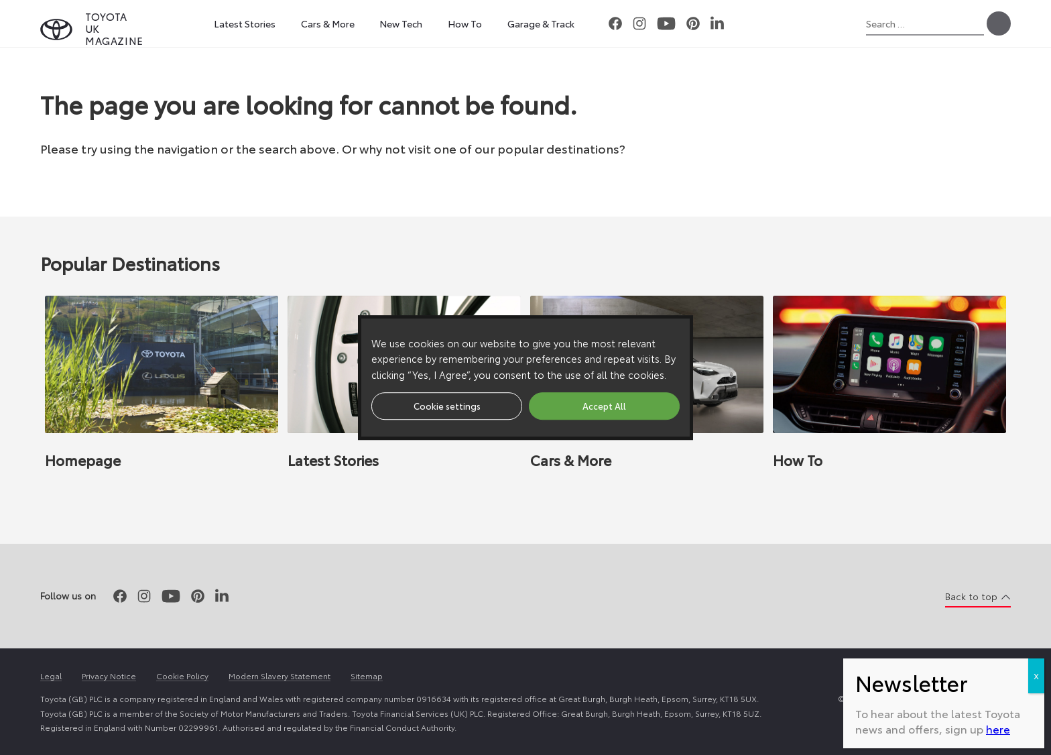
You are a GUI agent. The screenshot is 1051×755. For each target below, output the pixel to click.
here (998, 456)
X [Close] (1036, 403)
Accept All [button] (604, 406)
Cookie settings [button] (447, 406)
